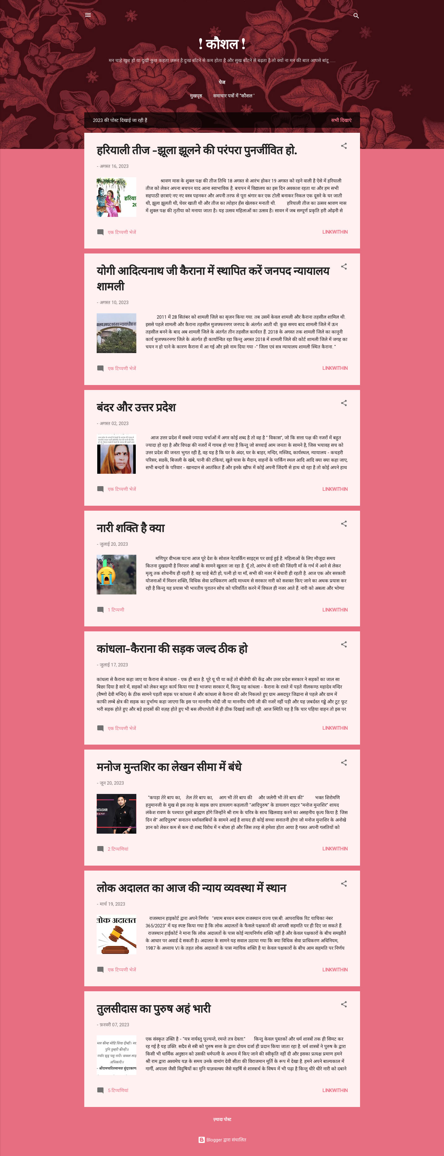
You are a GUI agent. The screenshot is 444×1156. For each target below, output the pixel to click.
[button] (344, 147)
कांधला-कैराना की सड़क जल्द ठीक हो (172, 648)
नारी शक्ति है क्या (130, 527)
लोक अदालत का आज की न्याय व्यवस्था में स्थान (191, 887)
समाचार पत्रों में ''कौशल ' (233, 96)
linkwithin (335, 232)
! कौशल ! (222, 43)
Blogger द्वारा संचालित (222, 1140)
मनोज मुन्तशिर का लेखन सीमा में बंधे (169, 766)
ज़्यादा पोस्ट (222, 1119)
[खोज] (356, 16)
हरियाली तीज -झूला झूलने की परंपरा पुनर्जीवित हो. (197, 149)
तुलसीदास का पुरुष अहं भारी (153, 1008)
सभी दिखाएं (341, 120)
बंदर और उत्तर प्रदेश (136, 406)
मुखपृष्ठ (196, 96)
